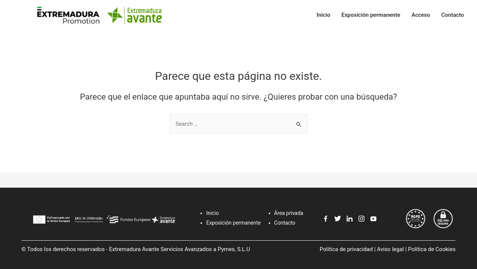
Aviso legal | (392, 249)
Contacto (452, 15)
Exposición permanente (370, 15)
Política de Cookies (432, 249)
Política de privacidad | (348, 249)
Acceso (420, 15)
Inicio (323, 15)
